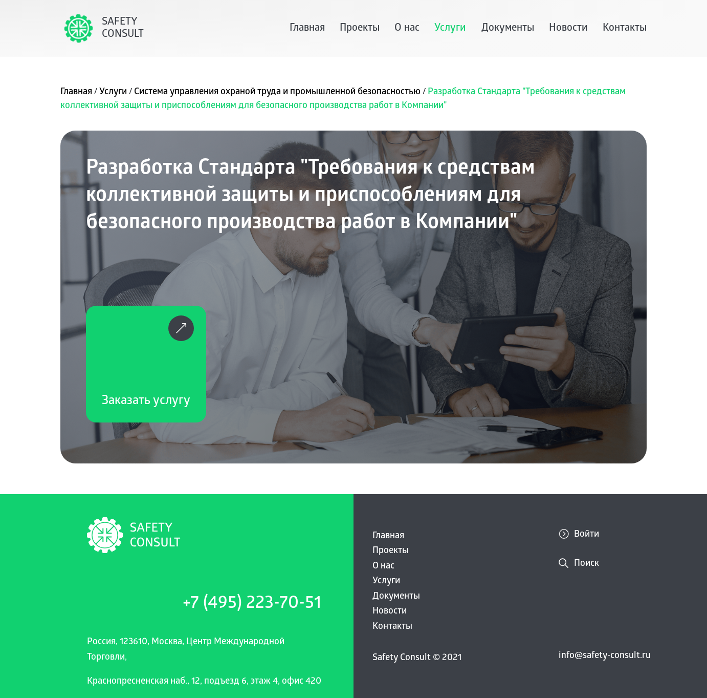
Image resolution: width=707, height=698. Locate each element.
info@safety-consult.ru (605, 656)
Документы (507, 29)
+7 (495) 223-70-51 (252, 604)
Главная (307, 29)
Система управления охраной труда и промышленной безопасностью (278, 92)
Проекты (360, 29)
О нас (406, 29)
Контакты (625, 29)
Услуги (450, 29)
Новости (568, 29)
